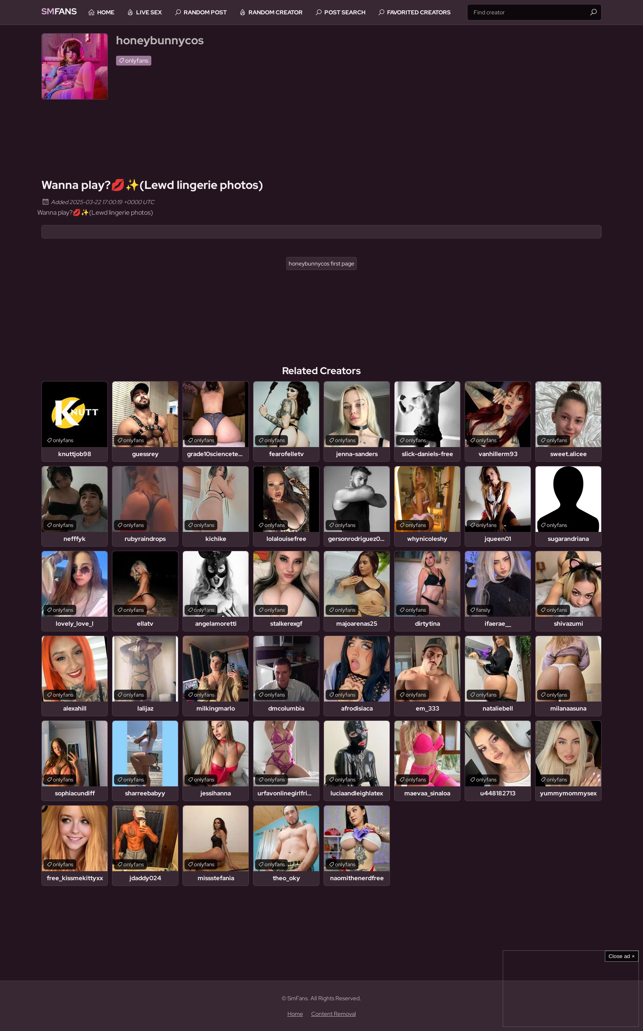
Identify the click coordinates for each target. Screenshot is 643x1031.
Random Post (215, 12)
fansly (483, 609)
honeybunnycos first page (321, 263)
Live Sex (160, 12)
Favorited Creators (429, 12)
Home (116, 12)
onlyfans (136, 61)
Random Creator (286, 12)
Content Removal (333, 1013)
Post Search (355, 12)
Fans (61, 12)
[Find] (593, 12)
